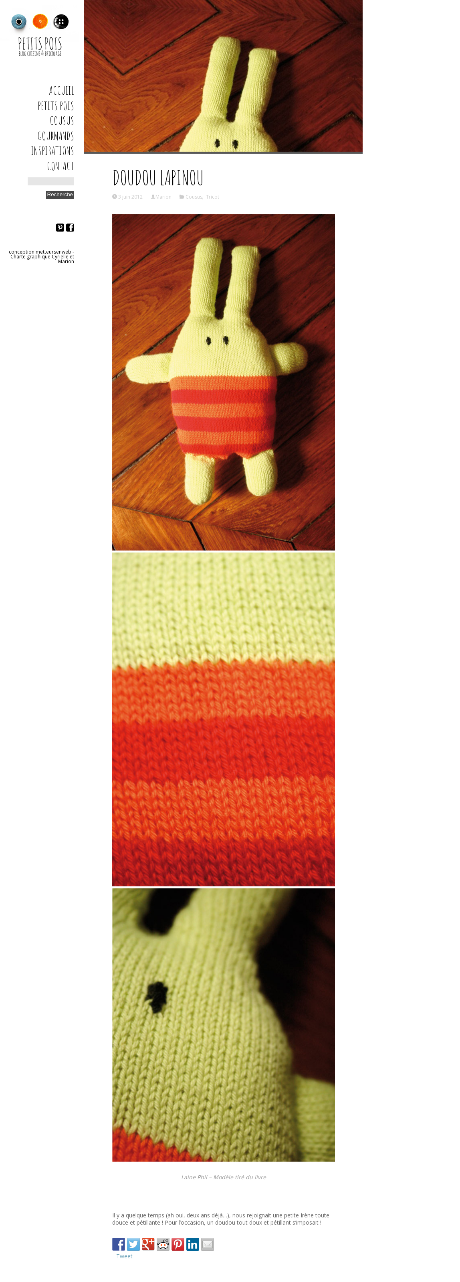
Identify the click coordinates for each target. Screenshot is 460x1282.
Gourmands (55, 136)
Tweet (124, 1256)
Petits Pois (56, 106)
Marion (163, 196)
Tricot (212, 196)
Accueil (61, 90)
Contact (60, 166)
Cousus (62, 121)
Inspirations (52, 151)
